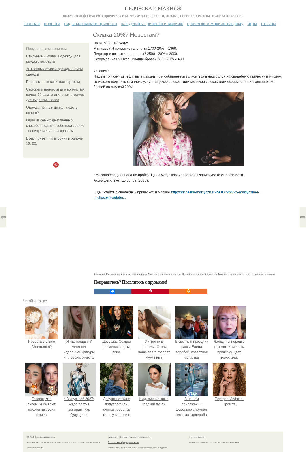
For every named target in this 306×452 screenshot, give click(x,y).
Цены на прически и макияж (259, 274)
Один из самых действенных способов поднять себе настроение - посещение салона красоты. (55, 125)
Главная (32, 23)
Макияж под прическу (230, 274)
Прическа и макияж (153, 8)
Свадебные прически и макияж (199, 274)
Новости (52, 23)
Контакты (113, 437)
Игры (252, 23)
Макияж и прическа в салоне (164, 274)
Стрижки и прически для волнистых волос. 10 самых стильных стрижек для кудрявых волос (55, 94)
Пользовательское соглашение (135, 437)
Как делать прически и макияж (152, 23)
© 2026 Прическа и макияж (41, 437)
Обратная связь (197, 437)
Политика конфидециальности (123, 442)
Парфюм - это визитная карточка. (53, 82)
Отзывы (268, 23)
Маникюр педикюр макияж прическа (126, 274)
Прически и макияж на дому (215, 23)
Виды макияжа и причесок (90, 23)
